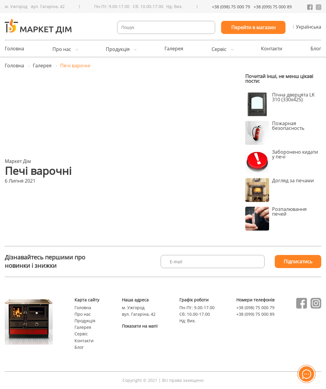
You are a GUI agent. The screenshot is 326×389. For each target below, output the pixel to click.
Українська (308, 27)
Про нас (61, 49)
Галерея (173, 48)
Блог (316, 48)
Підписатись (298, 261)
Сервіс (219, 49)
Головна (14, 48)
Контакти (271, 48)
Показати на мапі (140, 326)
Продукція (118, 49)
